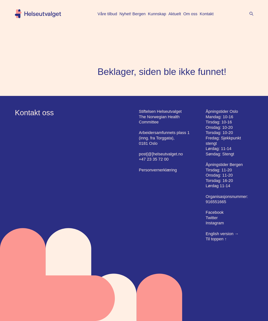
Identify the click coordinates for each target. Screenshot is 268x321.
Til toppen (216, 239)
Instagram (215, 223)
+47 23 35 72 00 (154, 159)
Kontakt (207, 14)
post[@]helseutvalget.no (161, 154)
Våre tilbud (107, 14)
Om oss (190, 14)
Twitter (212, 217)
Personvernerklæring (158, 170)
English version (222, 233)
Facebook (215, 212)
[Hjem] (38, 13)
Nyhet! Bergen (132, 14)
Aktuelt (174, 14)
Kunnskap (157, 14)
